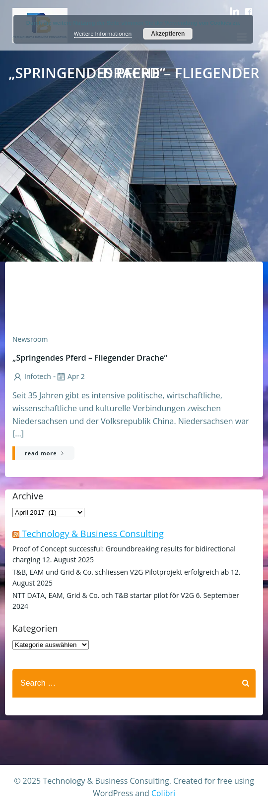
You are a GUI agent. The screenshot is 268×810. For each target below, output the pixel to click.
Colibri (163, 793)
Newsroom (30, 339)
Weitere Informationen (103, 33)
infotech (31, 376)
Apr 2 (70, 376)
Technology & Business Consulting (93, 534)
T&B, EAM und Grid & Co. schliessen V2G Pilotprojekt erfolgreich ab (120, 572)
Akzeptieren (168, 33)
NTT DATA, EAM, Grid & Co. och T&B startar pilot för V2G (103, 595)
